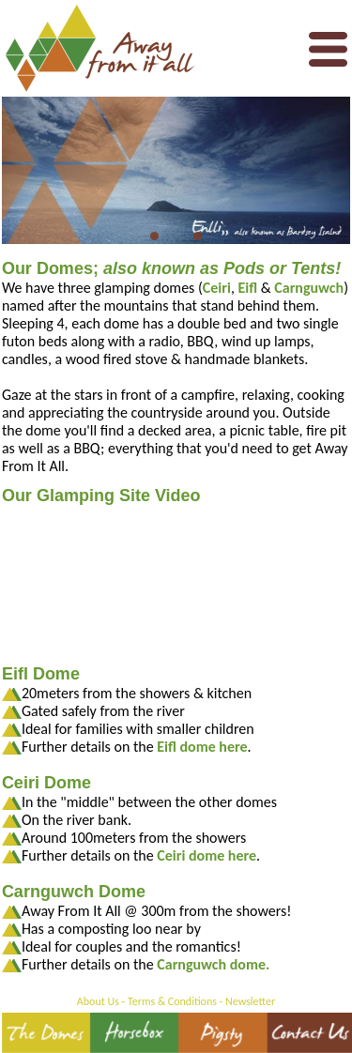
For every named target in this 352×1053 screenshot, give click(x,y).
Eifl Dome (41, 673)
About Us (98, 1001)
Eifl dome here (202, 746)
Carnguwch (309, 288)
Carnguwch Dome (73, 891)
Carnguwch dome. (213, 964)
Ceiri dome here (206, 855)
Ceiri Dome (46, 782)
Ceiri (217, 288)
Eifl (248, 288)
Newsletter (250, 1001)
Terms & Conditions (172, 1001)
